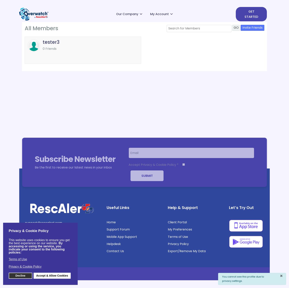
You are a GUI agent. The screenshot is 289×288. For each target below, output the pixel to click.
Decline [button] (20, 275)
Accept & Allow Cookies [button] (52, 275)
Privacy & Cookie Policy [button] (25, 266)
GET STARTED (251, 14)
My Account (159, 14)
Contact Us (115, 251)
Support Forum (118, 229)
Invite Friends (252, 27)
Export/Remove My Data (187, 251)
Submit (147, 176)
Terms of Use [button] (18, 259)
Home (111, 222)
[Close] (281, 276)
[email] (191, 153)
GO (236, 27)
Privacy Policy (178, 244)
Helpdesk (114, 244)
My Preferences (180, 229)
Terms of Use (178, 237)
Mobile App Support (122, 237)
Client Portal (177, 222)
